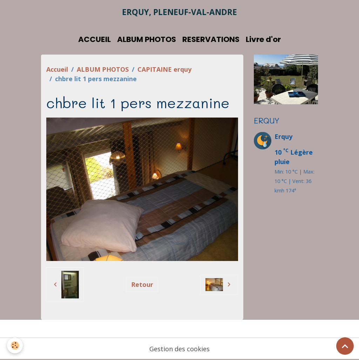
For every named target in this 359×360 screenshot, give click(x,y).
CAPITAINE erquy (164, 69)
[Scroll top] (345, 346)
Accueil (57, 69)
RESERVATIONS (210, 39)
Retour (142, 284)
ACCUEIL (94, 39)
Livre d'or (263, 39)
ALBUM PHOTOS (146, 39)
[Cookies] (15, 345)
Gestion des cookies (179, 349)
